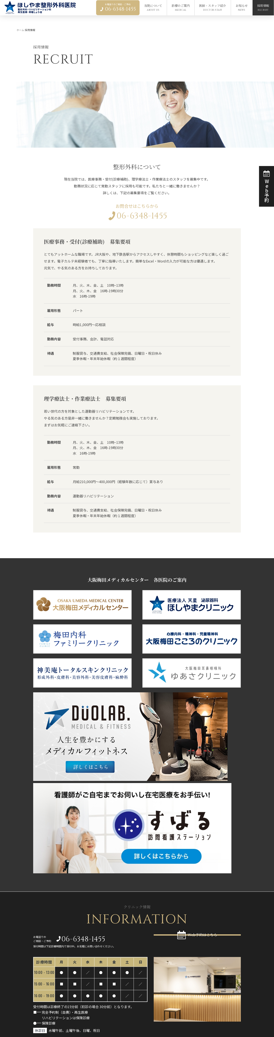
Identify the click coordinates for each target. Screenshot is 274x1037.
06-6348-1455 (137, 218)
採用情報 (214, 986)
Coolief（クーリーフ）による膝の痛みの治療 (169, 993)
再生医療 (143, 983)
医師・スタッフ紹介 (152, 1000)
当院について (217, 971)
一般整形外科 (146, 978)
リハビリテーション (151, 988)
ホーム (20, 30)
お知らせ (214, 978)
